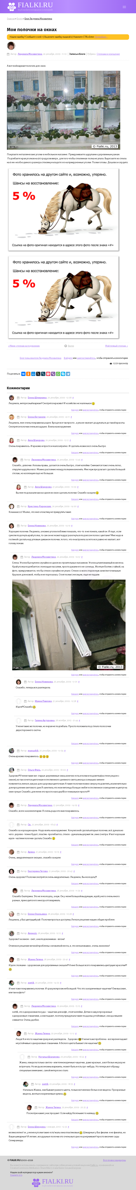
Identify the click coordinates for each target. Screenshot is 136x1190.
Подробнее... (101, 37)
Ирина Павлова (43, 701)
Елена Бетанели (37, 417)
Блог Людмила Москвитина (38, 19)
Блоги (20, 19)
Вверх (68, 346)
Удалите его (16, 1175)
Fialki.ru (94, 1165)
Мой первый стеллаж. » (116, 346)
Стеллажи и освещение (108, 54)
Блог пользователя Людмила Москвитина (40, 358)
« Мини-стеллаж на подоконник (24, 346)
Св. (29, 824)
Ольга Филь (34, 770)
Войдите (68, 358)
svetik (31, 983)
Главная (11, 19)
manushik (33, 750)
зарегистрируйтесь (86, 358)
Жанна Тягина (35, 959)
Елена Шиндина (37, 1127)
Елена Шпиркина (37, 397)
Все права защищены (114, 1160)
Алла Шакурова (36, 440)
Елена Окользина (37, 914)
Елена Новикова (37, 525)
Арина (31, 852)
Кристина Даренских (39, 506)
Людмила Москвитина (30, 54)
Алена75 (32, 933)
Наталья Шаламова (49, 1057)
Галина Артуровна (45, 720)
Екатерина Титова (38, 871)
